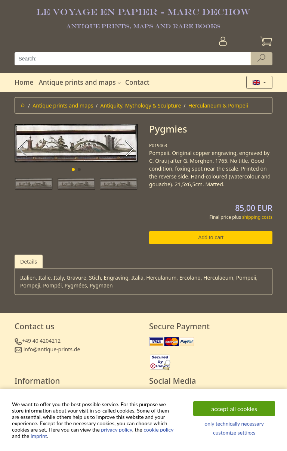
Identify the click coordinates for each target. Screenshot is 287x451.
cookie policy (158, 429)
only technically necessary (234, 423)
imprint (39, 436)
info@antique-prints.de (52, 349)
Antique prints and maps (80, 82)
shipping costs (257, 217)
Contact (137, 82)
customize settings (234, 432)
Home (24, 82)
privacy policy (116, 429)
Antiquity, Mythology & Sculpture (141, 105)
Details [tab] (28, 261)
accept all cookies (234, 408)
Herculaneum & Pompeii (218, 105)
